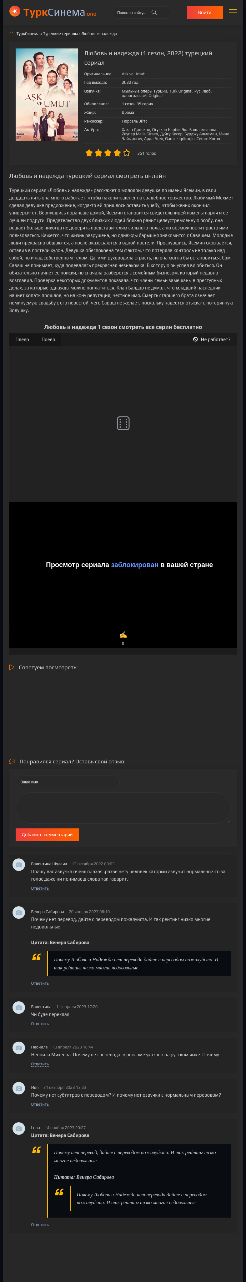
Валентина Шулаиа (49, 864)
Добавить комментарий (47, 834)
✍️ (123, 639)
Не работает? (212, 339)
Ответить (40, 888)
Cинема (59, 12)
